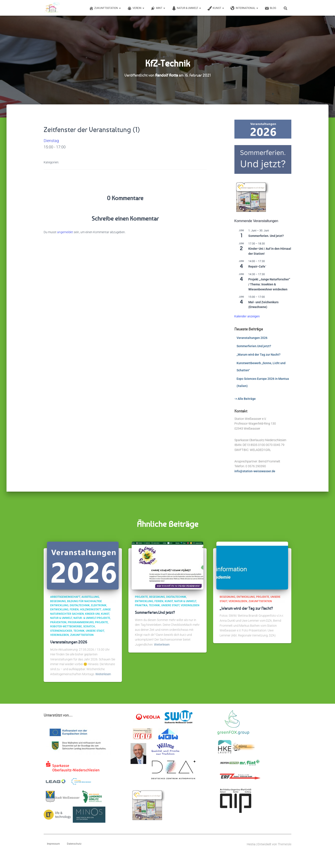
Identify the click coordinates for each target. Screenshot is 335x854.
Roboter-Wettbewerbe (66, 626)
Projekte (101, 622)
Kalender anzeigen (247, 316)
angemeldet (65, 232)
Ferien (74, 609)
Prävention (58, 622)
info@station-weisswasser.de (254, 471)
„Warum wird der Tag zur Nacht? (258, 354)
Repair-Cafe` (257, 266)
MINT (158, 8)
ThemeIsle (284, 844)
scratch (89, 626)
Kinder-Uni (92, 613)
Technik (79, 630)
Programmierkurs (81, 622)
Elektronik (98, 605)
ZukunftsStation (82, 634)
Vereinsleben (59, 634)
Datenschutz (74, 843)
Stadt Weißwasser (63, 796)
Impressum (53, 843)
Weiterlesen (103, 674)
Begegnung (58, 601)
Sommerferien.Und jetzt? (254, 346)
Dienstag (51, 140)
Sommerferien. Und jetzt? (266, 236)
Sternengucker (61, 630)
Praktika (141, 605)
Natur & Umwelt (186, 8)
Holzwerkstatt (90, 609)
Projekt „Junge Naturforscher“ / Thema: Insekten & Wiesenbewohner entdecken (269, 284)
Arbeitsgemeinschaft (65, 596)
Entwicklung (59, 609)
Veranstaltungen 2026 (252, 338)
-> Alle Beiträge (245, 398)
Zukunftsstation (105, 8)
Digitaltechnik (80, 605)
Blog (270, 8)
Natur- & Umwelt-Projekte (91, 618)
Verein (135, 8)
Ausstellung (90, 596)
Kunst (215, 8)
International (244, 8)
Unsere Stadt (95, 630)
